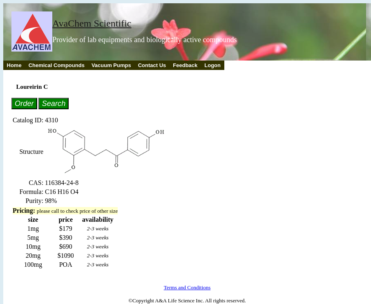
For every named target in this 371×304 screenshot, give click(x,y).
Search (53, 103)
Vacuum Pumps (111, 65)
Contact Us (152, 65)
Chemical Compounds (57, 65)
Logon (212, 65)
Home (14, 65)
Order (24, 103)
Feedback (185, 65)
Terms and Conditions (187, 287)
